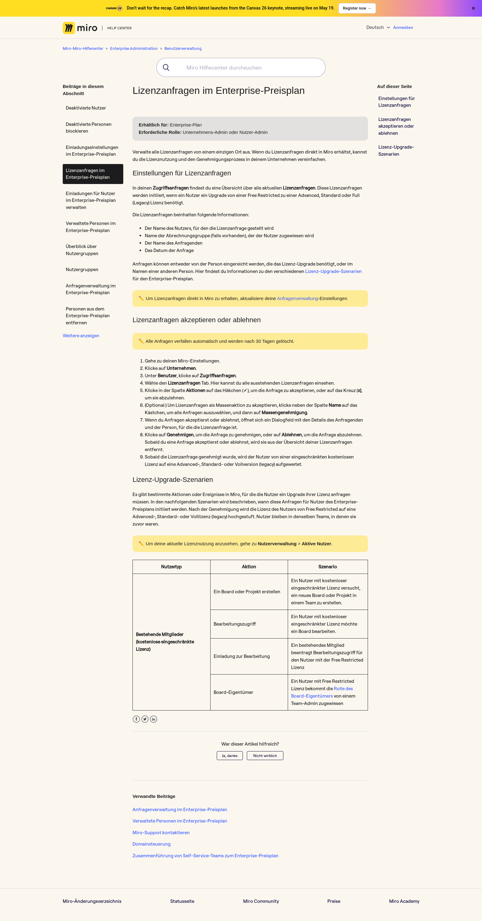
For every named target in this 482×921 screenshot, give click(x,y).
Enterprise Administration (134, 48)
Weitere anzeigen (81, 335)
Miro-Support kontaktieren (161, 832)
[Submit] (164, 67)
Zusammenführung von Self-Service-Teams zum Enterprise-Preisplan (205, 856)
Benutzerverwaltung (183, 48)
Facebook (136, 719)
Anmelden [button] (403, 27)
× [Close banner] (473, 8)
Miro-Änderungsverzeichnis (92, 901)
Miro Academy (404, 901)
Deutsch (375, 27)
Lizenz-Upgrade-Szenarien (333, 271)
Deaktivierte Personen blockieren (89, 127)
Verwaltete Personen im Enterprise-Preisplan (91, 226)
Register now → (357, 8)
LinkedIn (153, 719)
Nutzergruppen (82, 269)
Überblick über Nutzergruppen (82, 249)
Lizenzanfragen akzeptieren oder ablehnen (396, 126)
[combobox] (241, 67)
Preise (333, 901)
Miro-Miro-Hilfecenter (83, 48)
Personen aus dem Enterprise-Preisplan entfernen (88, 316)
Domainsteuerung (151, 844)
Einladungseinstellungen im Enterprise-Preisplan (92, 150)
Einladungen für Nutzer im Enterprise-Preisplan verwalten (91, 200)
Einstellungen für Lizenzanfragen (396, 101)
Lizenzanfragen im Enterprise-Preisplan (88, 173)
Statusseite (182, 901)
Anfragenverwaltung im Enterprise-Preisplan (91, 289)
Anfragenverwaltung (297, 298)
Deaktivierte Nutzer (86, 108)
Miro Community (261, 901)
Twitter (145, 719)
